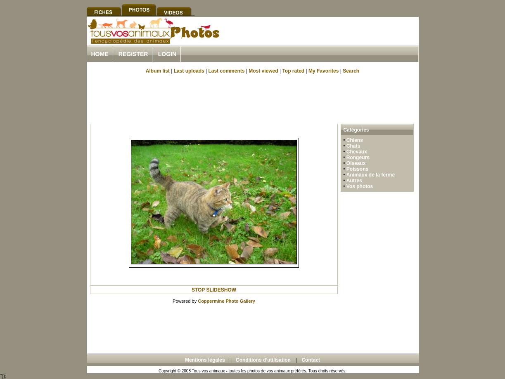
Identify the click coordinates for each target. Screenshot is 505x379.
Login (167, 54)
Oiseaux (356, 163)
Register (133, 54)
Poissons (357, 169)
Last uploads (189, 71)
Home (100, 54)
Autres (354, 181)
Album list (158, 71)
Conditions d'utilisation (263, 360)
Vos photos (359, 186)
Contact (310, 360)
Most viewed (263, 71)
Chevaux (356, 152)
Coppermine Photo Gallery (226, 301)
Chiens (354, 140)
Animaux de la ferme (370, 175)
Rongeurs (358, 157)
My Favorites (323, 71)
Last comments (226, 71)
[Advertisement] (322, 41)
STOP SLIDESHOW (214, 290)
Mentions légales (205, 360)
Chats (353, 146)
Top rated (293, 71)
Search (351, 71)
